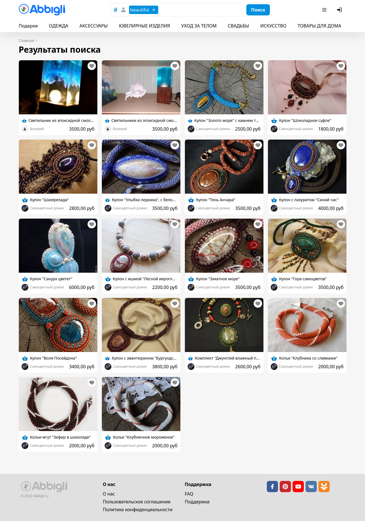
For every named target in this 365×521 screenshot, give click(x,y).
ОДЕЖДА (58, 26)
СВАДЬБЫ (238, 26)
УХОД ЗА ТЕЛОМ (199, 26)
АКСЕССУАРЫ (93, 26)
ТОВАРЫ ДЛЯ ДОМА (319, 26)
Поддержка (197, 502)
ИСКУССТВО (273, 26)
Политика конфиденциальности (138, 509)
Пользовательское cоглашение (137, 502)
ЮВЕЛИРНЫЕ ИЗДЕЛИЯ (144, 26)
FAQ (189, 494)
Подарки (28, 26)
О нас (109, 494)
